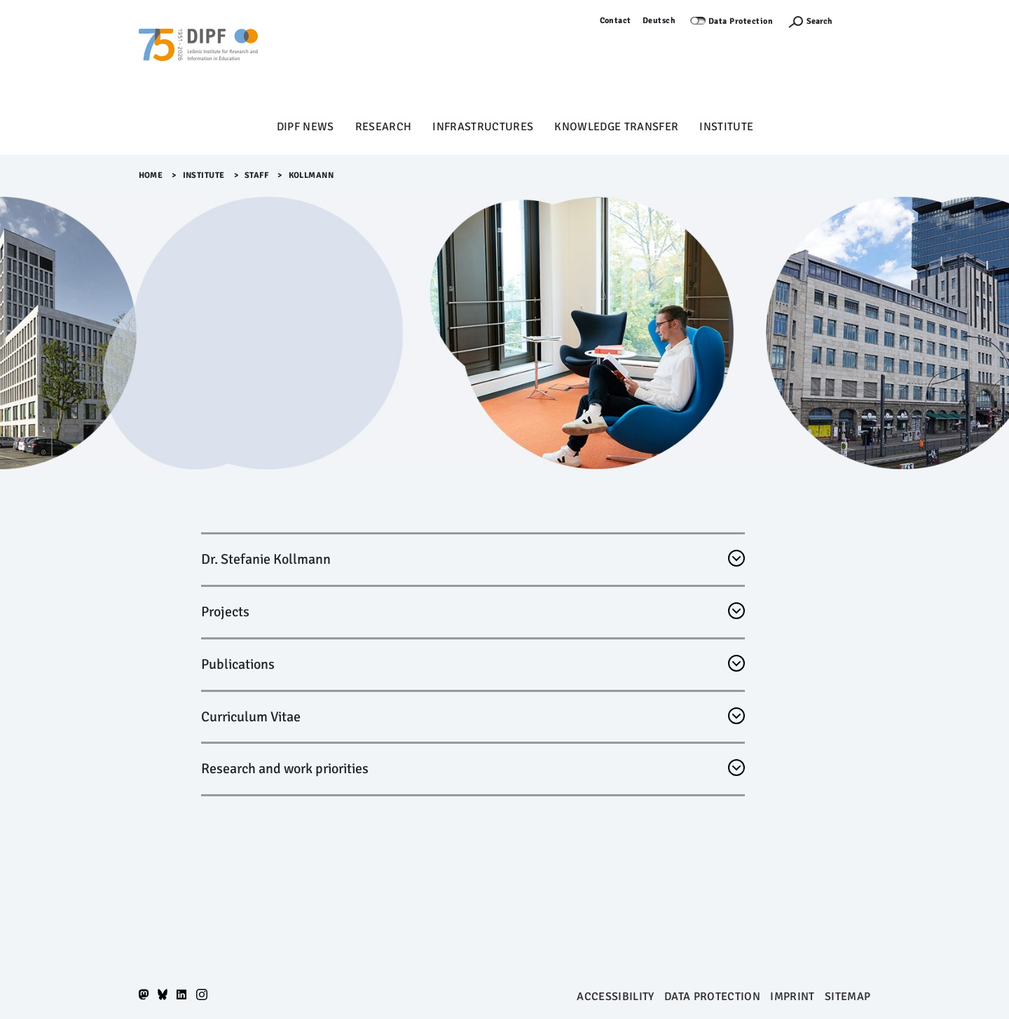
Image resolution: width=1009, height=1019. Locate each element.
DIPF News (305, 127)
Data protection (712, 997)
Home (151, 175)
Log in (858, 20)
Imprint (792, 997)
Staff (257, 175)
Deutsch (659, 20)
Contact (616, 20)
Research (383, 127)
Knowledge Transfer (616, 127)
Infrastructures (482, 127)
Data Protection (741, 21)
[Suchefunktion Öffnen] (810, 21)
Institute (726, 127)
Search (819, 21)
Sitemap (847, 997)
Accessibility (615, 997)
